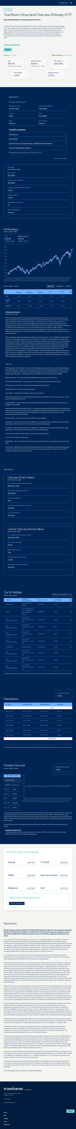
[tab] (51, 286)
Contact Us (63, 3)
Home (5, 1112)
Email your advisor (16, 903)
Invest (7, 49)
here (36, 354)
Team (5, 1121)
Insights (6, 1118)
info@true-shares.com (9, 1102)
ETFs (5, 1115)
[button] (70, 3)
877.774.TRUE (7, 1099)
